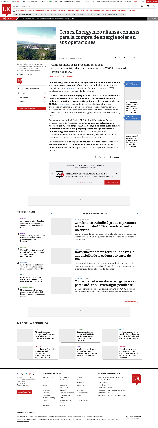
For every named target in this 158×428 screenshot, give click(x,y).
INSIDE (132, 11)
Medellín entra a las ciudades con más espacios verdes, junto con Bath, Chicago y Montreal (128, 353)
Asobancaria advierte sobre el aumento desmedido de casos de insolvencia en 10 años (32, 224)
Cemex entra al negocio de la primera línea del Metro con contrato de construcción (132, 141)
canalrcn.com (66, 419)
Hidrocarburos (113, 14)
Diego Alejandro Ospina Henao (61, 76)
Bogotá (89, 14)
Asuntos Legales (48, 380)
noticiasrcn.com (89, 419)
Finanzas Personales (67, 392)
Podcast (45, 400)
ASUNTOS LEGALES (96, 11)
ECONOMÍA (29, 11)
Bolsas (22, 233)
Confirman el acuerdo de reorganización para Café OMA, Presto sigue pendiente (105, 283)
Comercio (80, 329)
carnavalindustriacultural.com (49, 419)
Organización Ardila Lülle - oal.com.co (133, 417)
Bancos (23, 218)
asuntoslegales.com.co (25, 416)
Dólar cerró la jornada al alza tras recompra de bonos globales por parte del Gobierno (32, 239)
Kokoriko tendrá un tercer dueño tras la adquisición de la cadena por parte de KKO (32, 267)
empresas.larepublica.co (57, 416)
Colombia (43, 14)
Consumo (46, 385)
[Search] (142, 6)
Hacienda (23, 247)
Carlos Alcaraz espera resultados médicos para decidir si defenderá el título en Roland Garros (130, 335)
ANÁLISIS (84, 11)
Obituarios (63, 398)
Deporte (122, 329)
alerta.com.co (113, 419)
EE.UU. (22, 275)
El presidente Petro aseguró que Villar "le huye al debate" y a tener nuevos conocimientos (32, 253)
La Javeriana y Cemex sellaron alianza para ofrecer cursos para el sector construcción (132, 107)
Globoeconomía (82, 392)
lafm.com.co (101, 419)
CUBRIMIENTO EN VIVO (27, 287)
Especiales (63, 390)
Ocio (78, 398)
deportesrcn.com (23, 422)
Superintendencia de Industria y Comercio (112, 395)
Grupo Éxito (52, 14)
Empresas (46, 390)
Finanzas (46, 392)
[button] (52, 175)
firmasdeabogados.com (76, 416)
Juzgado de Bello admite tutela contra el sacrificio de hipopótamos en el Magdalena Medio (45, 353)
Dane (36, 14)
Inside (79, 395)
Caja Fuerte (64, 380)
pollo (104, 14)
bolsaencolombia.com (95, 416)
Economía (80, 385)
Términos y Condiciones (106, 387)
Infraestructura (65, 395)
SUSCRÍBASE (152, 2)
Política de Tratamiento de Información (111, 390)
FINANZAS (20, 11)
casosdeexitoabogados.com (27, 419)
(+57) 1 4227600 (23, 385)
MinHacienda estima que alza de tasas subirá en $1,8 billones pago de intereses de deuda (32, 293)
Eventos (80, 390)
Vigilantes (81, 14)
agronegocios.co (41, 416)
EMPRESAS (39, 11)
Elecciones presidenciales (67, 14)
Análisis (79, 377)
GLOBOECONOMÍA (58, 11)
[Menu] (14, 10)
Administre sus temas (26, 108)
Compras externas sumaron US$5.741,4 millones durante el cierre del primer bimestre (85, 336)
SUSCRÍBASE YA (112, 182)
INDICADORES (123, 11)
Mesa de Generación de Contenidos (110, 377)
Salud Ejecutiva (82, 400)
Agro (122, 14)
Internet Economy (49, 398)
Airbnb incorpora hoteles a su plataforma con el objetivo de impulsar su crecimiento (45, 335)
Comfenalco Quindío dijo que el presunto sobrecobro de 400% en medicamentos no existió (105, 226)
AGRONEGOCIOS (73, 11)
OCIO (47, 11)
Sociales (46, 405)
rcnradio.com (77, 419)
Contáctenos (102, 382)
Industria (23, 262)
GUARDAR (134, 58)
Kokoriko (97, 14)
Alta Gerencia (64, 377)
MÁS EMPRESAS (130, 302)
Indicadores (47, 395)
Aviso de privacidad (104, 385)
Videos (62, 405)
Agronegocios (48, 377)
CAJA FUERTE (111, 11)
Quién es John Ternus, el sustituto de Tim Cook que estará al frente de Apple (31, 279)
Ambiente (38, 346)
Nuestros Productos (104, 380)
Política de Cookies (104, 392)
